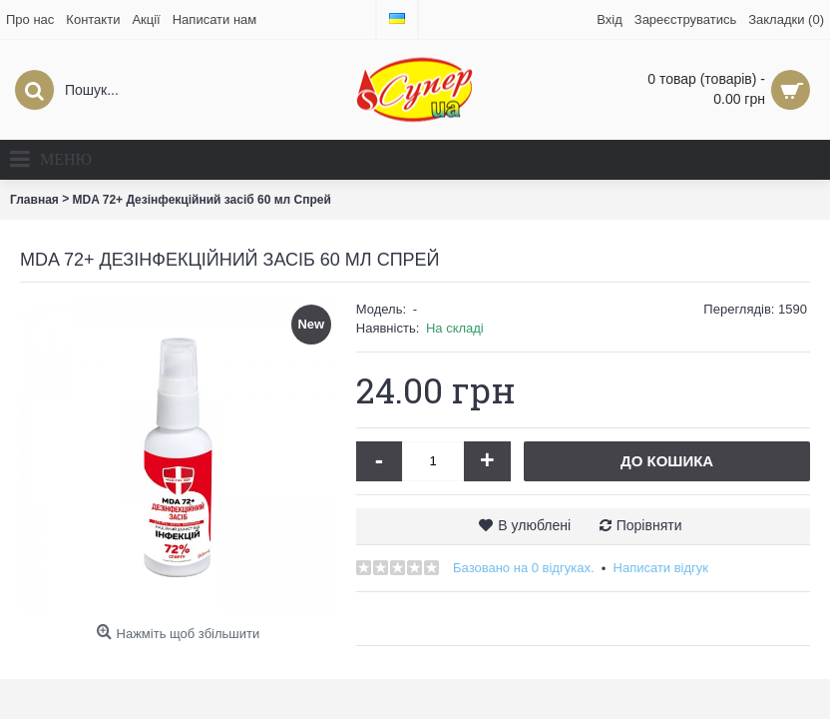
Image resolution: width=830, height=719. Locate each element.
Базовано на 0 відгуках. (523, 567)
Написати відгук (661, 567)
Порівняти (649, 525)
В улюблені (534, 525)
